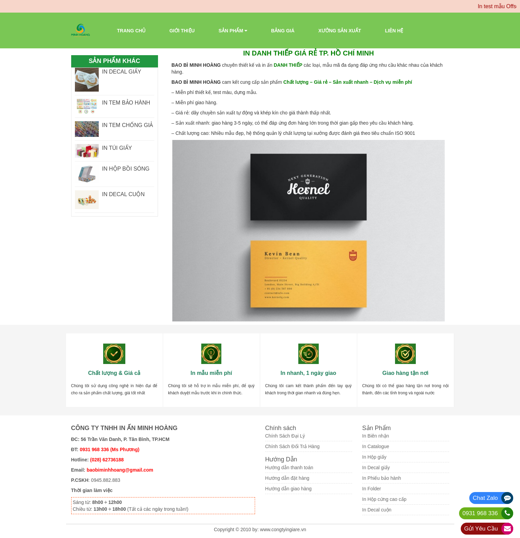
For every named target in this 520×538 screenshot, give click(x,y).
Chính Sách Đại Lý (285, 436)
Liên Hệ (394, 30)
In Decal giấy (376, 467)
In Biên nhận (375, 436)
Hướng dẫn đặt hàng (287, 478)
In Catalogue (375, 446)
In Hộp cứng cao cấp (384, 499)
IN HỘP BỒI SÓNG (126, 169)
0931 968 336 (480, 513)
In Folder (371, 488)
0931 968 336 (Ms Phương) (109, 449)
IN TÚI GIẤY (117, 148)
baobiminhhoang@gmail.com (119, 470)
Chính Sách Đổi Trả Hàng (292, 446)
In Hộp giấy (374, 457)
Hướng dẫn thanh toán (289, 467)
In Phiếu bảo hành (381, 478)
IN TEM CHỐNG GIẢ (127, 125)
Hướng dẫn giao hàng (288, 488)
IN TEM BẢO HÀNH (126, 103)
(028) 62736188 (107, 459)
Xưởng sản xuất (339, 30)
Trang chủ (131, 30)
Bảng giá (283, 30)
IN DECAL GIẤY (121, 72)
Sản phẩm (233, 30)
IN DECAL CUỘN (123, 194)
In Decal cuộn (377, 509)
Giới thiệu (181, 30)
